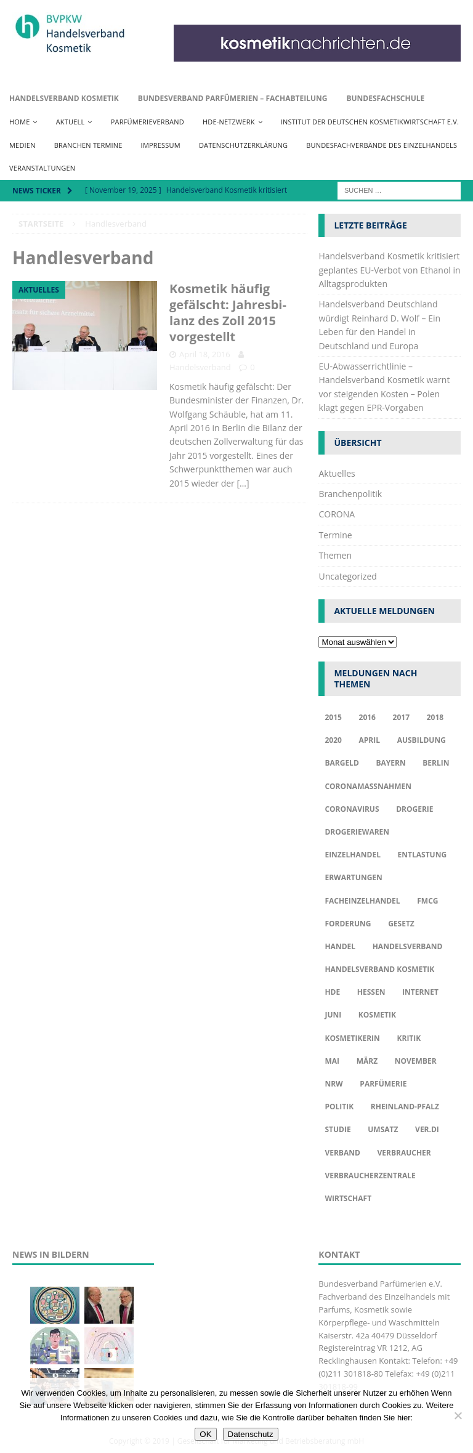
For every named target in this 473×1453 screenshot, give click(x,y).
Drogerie (414, 809)
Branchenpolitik (350, 494)
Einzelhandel (353, 854)
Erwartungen (353, 877)
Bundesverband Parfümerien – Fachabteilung (233, 98)
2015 (333, 717)
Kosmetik (377, 1015)
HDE (332, 992)
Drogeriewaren (357, 832)
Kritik (409, 1038)
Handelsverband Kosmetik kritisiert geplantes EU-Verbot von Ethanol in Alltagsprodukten (389, 269)
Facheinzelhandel (362, 901)
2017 (401, 717)
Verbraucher (404, 1152)
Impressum (160, 145)
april (370, 740)
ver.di (427, 1129)
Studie (337, 1129)
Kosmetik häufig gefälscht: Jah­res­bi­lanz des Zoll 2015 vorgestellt (227, 312)
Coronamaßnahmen (368, 786)
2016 (367, 717)
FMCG (427, 901)
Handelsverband (200, 367)
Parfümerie (383, 1084)
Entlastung (422, 854)
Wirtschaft (348, 1198)
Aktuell (70, 121)
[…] (242, 483)
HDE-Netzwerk (229, 121)
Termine (335, 535)
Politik (339, 1106)
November (416, 1061)
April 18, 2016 (204, 354)
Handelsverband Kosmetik (64, 98)
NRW (333, 1084)
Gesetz (401, 923)
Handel (340, 946)
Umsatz (383, 1129)
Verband (342, 1152)
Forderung (348, 923)
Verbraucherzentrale (370, 1175)
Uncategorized (347, 576)
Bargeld (341, 763)
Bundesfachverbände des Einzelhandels (381, 145)
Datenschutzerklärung (243, 145)
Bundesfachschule (385, 98)
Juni (333, 1015)
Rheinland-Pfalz (405, 1106)
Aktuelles (336, 473)
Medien (22, 145)
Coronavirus (352, 809)
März (367, 1061)
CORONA (336, 514)
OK (205, 1434)
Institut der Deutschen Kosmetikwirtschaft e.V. (370, 121)
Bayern (390, 763)
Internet (420, 992)
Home (19, 121)
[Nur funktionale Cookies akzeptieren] (457, 1415)
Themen (335, 555)
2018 (435, 717)
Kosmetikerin (352, 1038)
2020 (333, 740)
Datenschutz (250, 1434)
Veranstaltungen (42, 167)
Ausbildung (421, 740)
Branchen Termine (88, 145)
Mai (332, 1061)
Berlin (435, 763)
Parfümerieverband (147, 121)
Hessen (371, 992)
